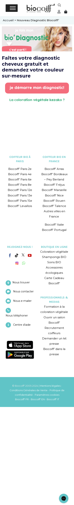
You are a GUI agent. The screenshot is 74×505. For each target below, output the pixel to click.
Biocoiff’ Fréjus (54, 184)
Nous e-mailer (22, 301)
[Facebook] (10, 254)
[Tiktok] (16, 255)
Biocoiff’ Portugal (54, 230)
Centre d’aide (22, 324)
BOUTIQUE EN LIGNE (54, 247)
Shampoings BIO (54, 257)
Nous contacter (23, 291)
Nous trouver (21, 282)
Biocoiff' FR (22, 399)
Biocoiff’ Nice (54, 195)
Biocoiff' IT (53, 399)
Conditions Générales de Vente (29, 390)
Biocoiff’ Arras (54, 169)
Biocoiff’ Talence (54, 206)
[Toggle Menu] (13, 8)
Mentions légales (50, 385)
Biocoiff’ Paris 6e (20, 179)
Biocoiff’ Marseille (54, 190)
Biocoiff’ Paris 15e (20, 200)
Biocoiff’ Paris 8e (20, 184)
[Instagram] (17, 262)
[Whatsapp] (23, 263)
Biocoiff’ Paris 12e (20, 190)
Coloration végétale (54, 251)
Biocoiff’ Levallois (20, 206)
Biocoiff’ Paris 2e (20, 169)
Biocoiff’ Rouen (54, 200)
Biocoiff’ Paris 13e (20, 195)
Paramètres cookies (47, 394)
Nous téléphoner (17, 315)
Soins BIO (54, 262)
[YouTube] (30, 255)
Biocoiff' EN (38, 399)
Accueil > (10, 20)
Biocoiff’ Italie (54, 224)
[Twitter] (23, 255)
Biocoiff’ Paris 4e (20, 174)
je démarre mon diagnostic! (37, 87)
